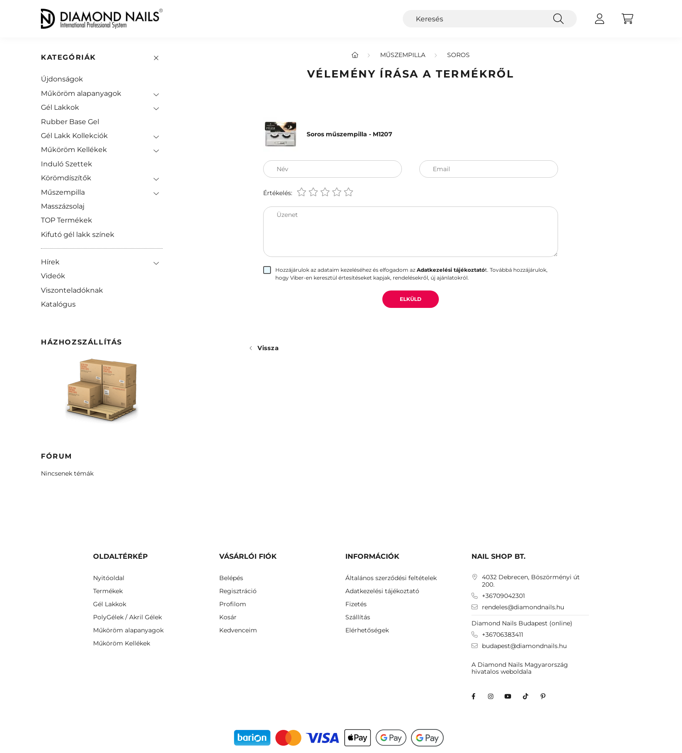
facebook (473, 696)
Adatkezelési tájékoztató (382, 591)
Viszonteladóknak (72, 290)
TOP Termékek (66, 220)
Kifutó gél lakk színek (77, 234)
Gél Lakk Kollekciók (74, 136)
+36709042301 (503, 596)
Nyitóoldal (108, 578)
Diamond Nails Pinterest (543, 696)
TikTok (525, 696)
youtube (508, 696)
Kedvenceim (238, 630)
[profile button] (599, 18)
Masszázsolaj (62, 206)
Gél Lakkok (60, 107)
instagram (490, 696)
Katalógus (58, 304)
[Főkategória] (354, 55)
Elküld (410, 299)
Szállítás (357, 617)
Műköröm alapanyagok (81, 93)
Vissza (268, 348)
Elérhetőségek (367, 630)
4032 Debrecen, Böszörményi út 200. (531, 581)
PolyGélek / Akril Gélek (127, 617)
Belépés (231, 578)
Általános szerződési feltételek (391, 578)
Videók (53, 276)
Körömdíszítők (66, 178)
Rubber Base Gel (70, 122)
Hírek (50, 262)
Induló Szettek (66, 164)
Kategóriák (68, 57)
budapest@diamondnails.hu (524, 646)
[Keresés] (490, 18)
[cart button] (627, 18)
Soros (458, 55)
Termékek (108, 591)
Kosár (228, 617)
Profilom (232, 604)
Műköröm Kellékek (74, 149)
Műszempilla (63, 192)
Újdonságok (62, 79)
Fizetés (356, 604)
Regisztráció (238, 591)
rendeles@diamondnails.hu (523, 607)
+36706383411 (502, 634)
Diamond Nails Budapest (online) (521, 623)
